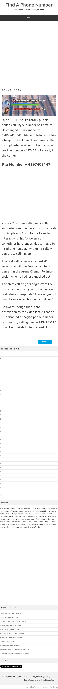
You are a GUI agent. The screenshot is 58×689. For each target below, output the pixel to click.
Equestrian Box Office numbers (11, 625)
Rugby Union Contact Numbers (11, 637)
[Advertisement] (29, 54)
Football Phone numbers (9, 617)
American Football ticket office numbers (14, 650)
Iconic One (30, 687)
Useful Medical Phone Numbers (11, 613)
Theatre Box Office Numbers (10, 645)
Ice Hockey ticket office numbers (11, 629)
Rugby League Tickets (8, 641)
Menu (29, 18)
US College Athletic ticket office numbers (14, 654)
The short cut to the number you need (29, 9)
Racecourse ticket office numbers (12, 633)
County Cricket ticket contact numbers (13, 621)
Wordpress (54, 687)
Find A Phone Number (29, 4)
